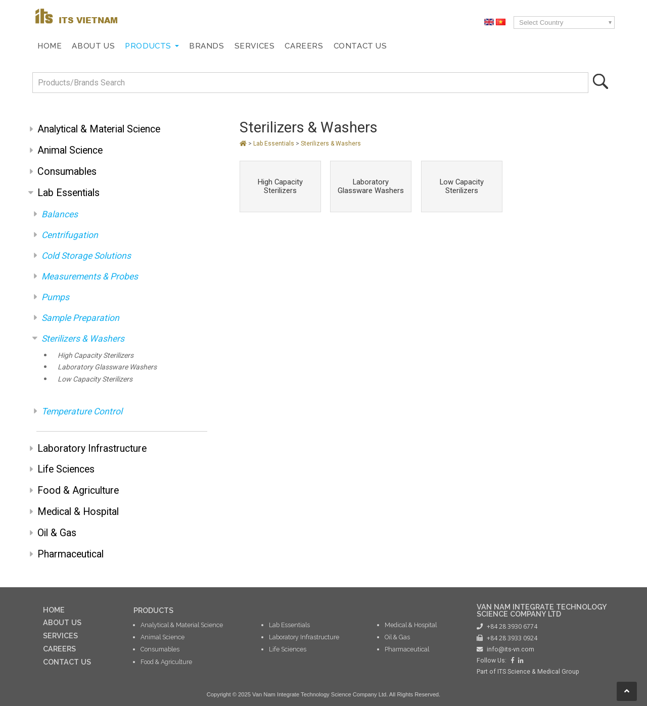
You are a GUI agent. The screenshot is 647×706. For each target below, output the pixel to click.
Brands (206, 46)
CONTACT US (67, 661)
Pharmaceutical (70, 554)
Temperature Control (81, 411)
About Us (93, 46)
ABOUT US (62, 622)
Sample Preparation (80, 318)
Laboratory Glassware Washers (107, 367)
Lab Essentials (68, 193)
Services (255, 46)
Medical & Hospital (78, 511)
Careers (304, 46)
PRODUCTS (153, 610)
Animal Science (70, 150)
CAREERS (59, 648)
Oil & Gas (56, 533)
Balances (59, 214)
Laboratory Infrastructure (92, 448)
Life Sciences (66, 469)
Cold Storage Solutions (86, 256)
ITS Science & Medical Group (538, 671)
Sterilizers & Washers (82, 339)
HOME (54, 609)
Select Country (541, 22)
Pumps (55, 297)
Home (49, 46)
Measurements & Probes (89, 276)
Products (148, 46)
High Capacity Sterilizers (95, 355)
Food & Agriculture (78, 490)
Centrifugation (69, 235)
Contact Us (360, 46)
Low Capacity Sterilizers (95, 379)
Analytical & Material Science (98, 129)
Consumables (67, 171)
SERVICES (60, 635)
